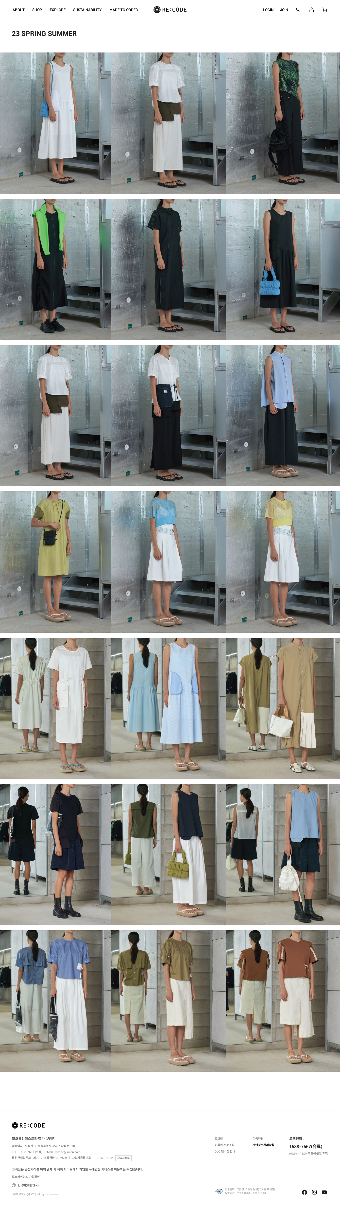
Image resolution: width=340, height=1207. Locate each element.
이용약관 (258, 1138)
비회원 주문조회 (224, 1145)
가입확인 (34, 1177)
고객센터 (295, 1139)
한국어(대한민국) (25, 1185)
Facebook (304, 1192)
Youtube (324, 1192)
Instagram (314, 1192)
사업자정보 (123, 1158)
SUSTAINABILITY (87, 10)
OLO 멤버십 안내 (225, 1151)
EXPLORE (58, 10)
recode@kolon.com (67, 1152)
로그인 (219, 1138)
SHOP (37, 10)
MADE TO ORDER (123, 10)
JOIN (284, 10)
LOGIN (268, 10)
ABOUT (19, 10)
